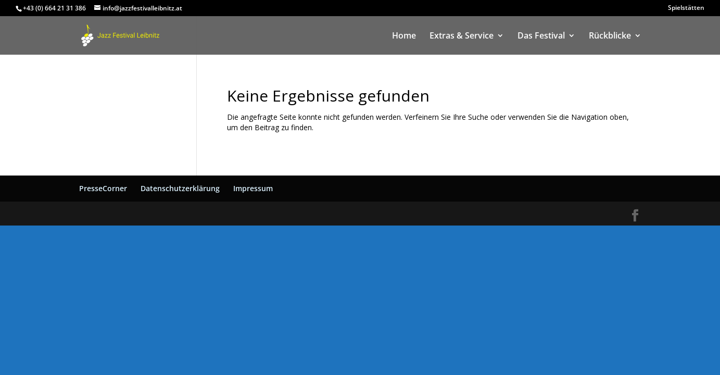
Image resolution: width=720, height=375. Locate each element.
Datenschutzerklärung (180, 188)
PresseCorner (103, 188)
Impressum (253, 188)
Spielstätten (686, 8)
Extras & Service (462, 36)
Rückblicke (610, 36)
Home (404, 36)
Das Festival (541, 36)
